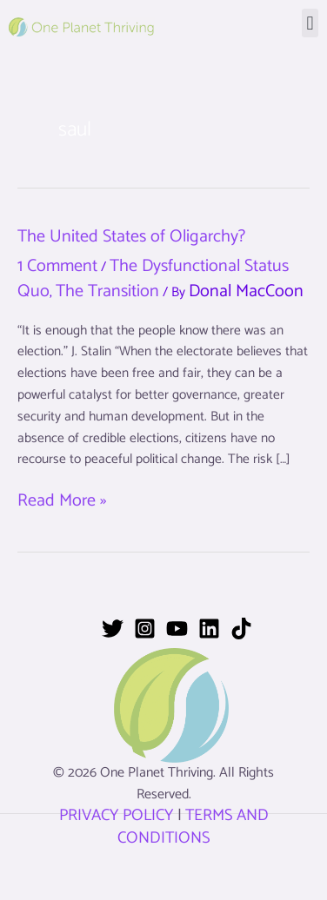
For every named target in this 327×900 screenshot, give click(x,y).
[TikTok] (241, 628)
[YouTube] (177, 628)
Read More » (61, 502)
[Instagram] (145, 628)
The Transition (107, 291)
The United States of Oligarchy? (131, 236)
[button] (310, 23)
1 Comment (57, 266)
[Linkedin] (209, 628)
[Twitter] (112, 628)
